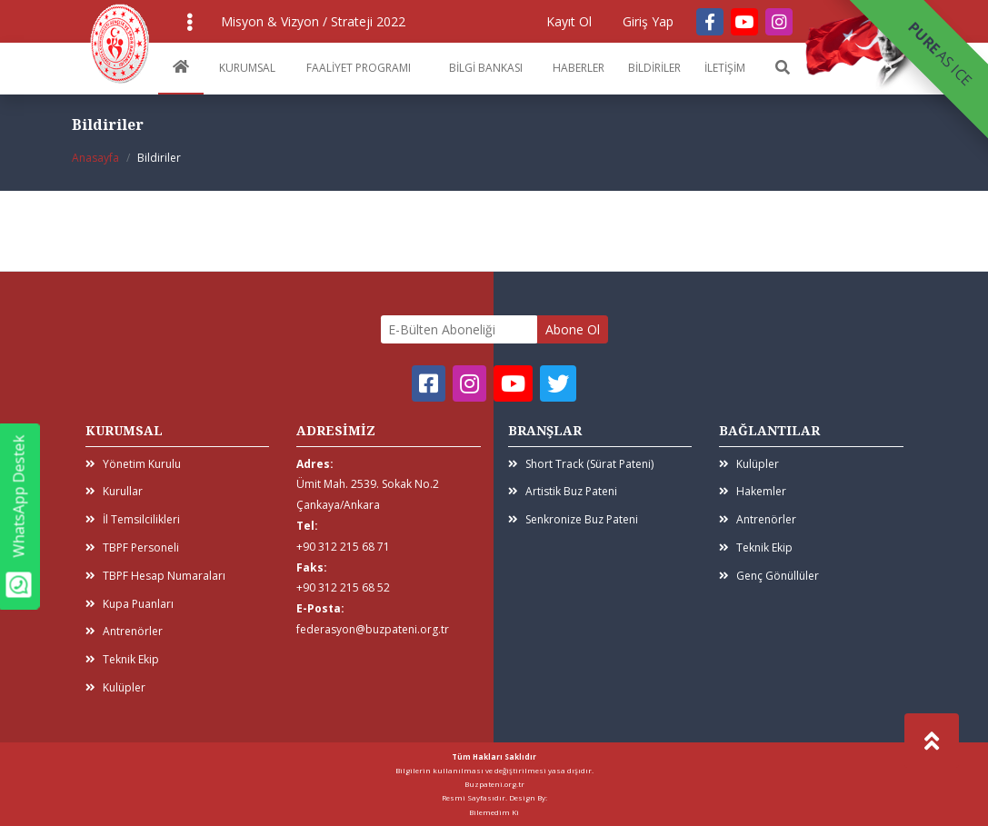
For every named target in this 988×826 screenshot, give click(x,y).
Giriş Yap (648, 21)
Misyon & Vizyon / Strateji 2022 (313, 21)
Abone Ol (572, 329)
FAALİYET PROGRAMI (358, 67)
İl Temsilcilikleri (132, 519)
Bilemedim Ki (494, 812)
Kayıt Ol (569, 21)
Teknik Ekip (122, 659)
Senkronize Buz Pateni (573, 519)
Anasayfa (95, 157)
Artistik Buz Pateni (562, 491)
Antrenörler (124, 631)
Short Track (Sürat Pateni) (581, 464)
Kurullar (114, 491)
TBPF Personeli (132, 547)
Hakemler (752, 491)
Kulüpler (115, 687)
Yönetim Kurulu (133, 464)
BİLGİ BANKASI (486, 67)
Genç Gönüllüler (769, 575)
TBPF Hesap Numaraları (155, 575)
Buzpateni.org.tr (494, 784)
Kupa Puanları (129, 604)
